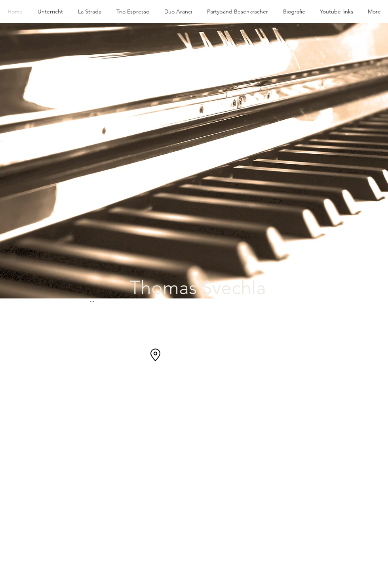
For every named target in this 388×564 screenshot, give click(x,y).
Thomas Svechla (197, 287)
